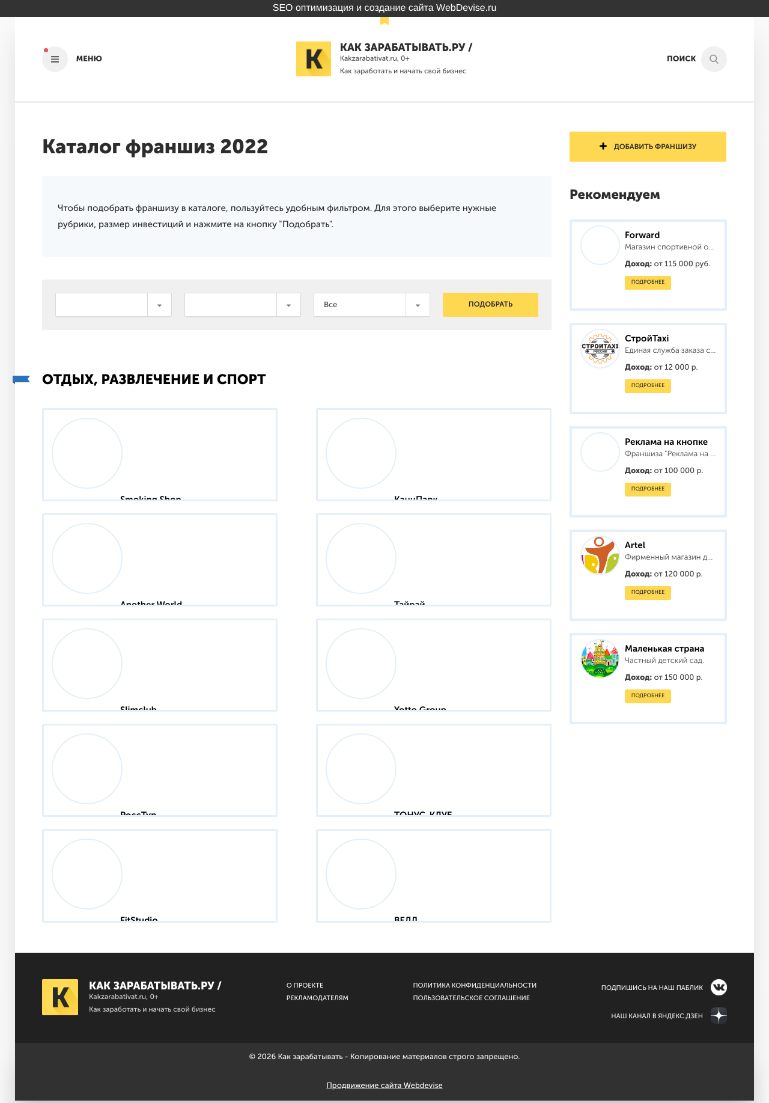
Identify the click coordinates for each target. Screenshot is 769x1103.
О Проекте (305, 988)
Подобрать (490, 305)
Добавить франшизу (648, 146)
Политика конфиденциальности (474, 988)
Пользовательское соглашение (471, 1000)
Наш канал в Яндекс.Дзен (657, 1018)
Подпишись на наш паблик (652, 990)
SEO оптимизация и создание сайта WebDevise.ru (385, 8)
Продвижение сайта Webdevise (384, 1088)
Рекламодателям (317, 1000)
